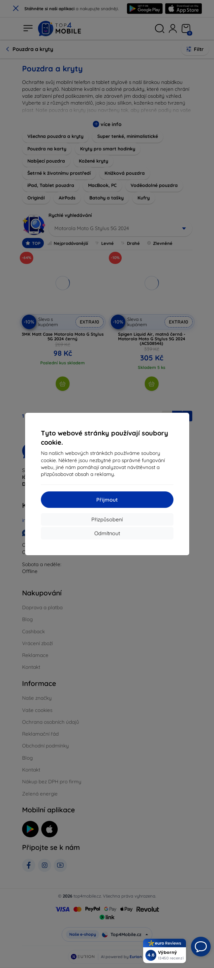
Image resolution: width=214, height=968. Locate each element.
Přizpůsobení (107, 519)
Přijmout (107, 499)
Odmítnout (107, 533)
